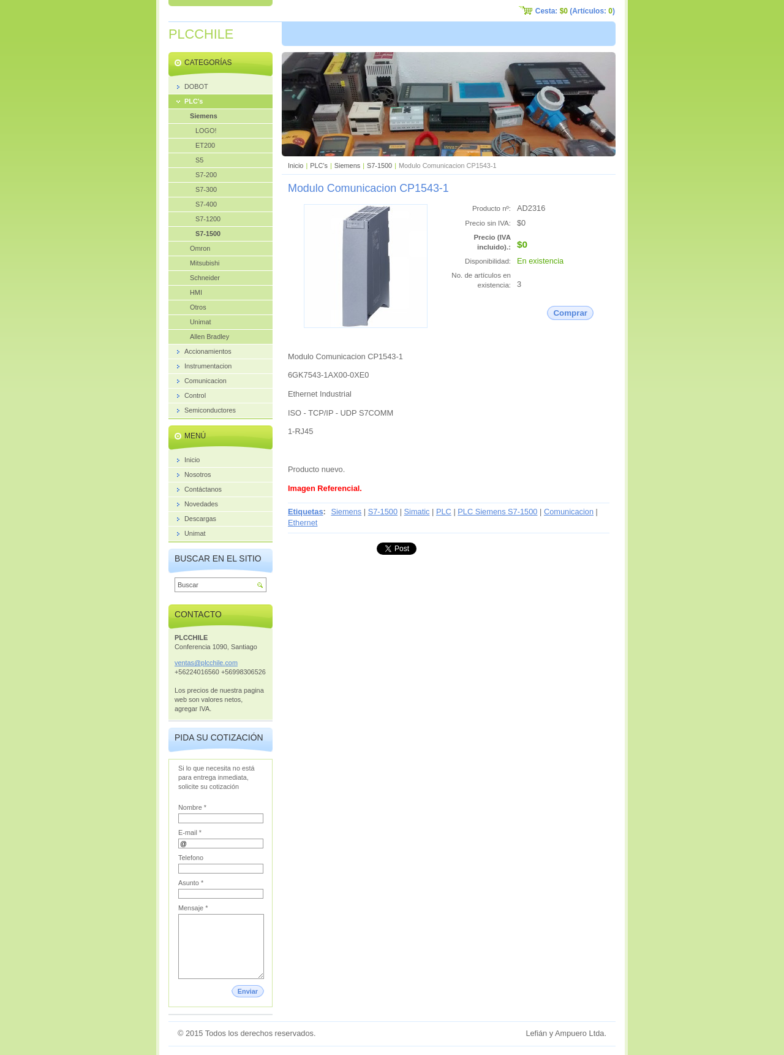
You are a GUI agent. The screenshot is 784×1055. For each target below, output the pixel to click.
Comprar (570, 313)
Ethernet (302, 522)
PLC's (319, 165)
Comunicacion (569, 511)
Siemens (347, 165)
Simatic (417, 511)
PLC (443, 511)
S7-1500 (379, 165)
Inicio (295, 165)
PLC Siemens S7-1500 (497, 511)
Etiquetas (305, 511)
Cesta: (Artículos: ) (575, 11)
